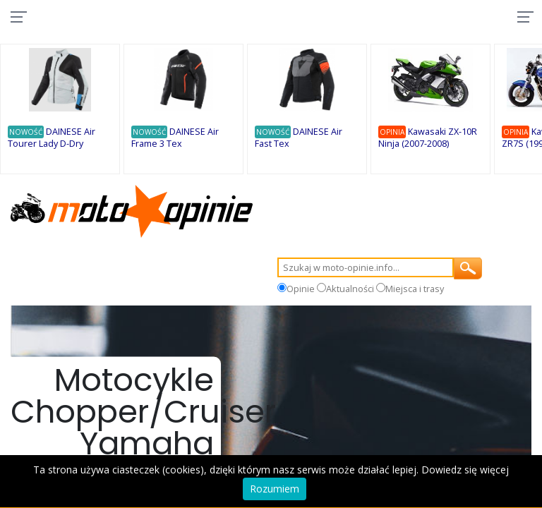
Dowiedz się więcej (465, 469)
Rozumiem (274, 488)
